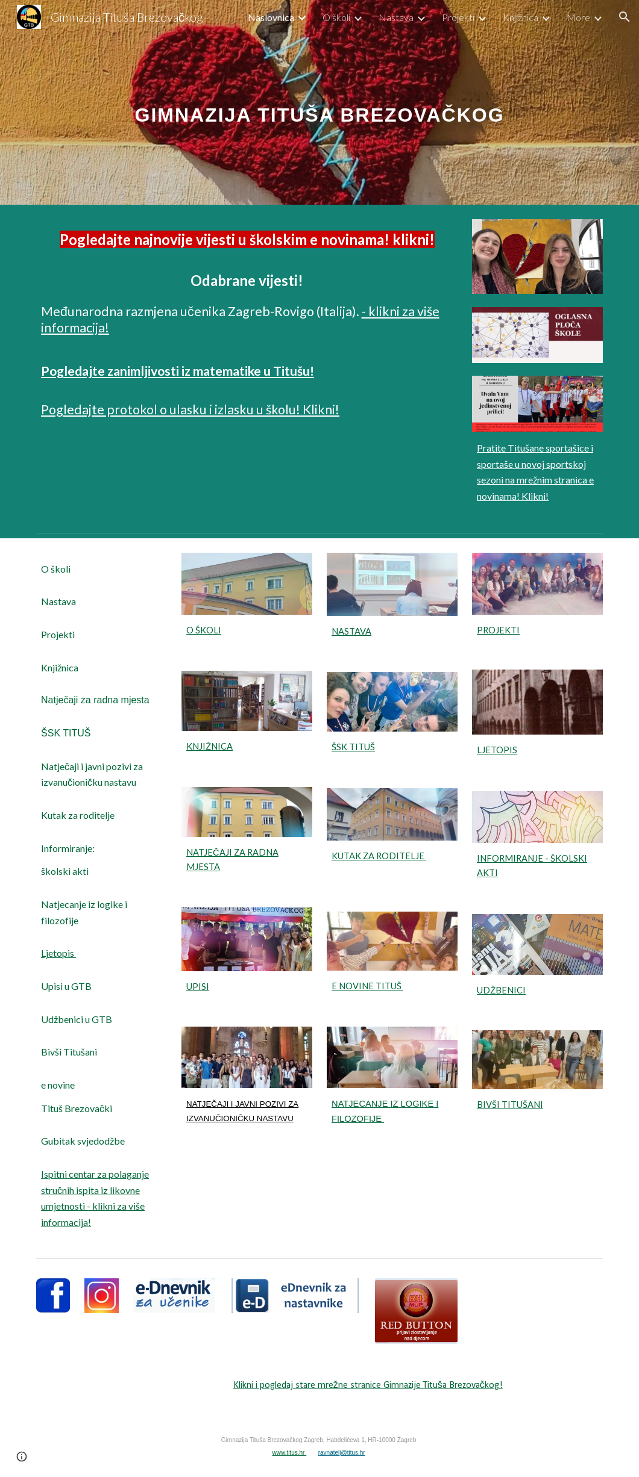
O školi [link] (336, 17)
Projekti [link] (458, 17)
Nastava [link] (396, 17)
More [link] (578, 17)
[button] (624, 16)
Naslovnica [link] (271, 17)
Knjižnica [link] (520, 17)
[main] (319, 102)
